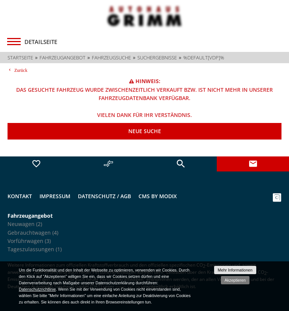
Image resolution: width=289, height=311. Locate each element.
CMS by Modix (157, 196)
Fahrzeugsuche (111, 57)
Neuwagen (25, 224)
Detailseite (40, 42)
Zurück (19, 70)
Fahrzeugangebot (62, 57)
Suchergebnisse (157, 57)
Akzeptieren (235, 280)
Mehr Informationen (235, 270)
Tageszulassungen (35, 249)
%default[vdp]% (203, 57)
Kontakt (20, 196)
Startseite (20, 57)
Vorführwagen (29, 240)
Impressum (55, 196)
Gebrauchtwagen (33, 232)
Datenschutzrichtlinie (37, 289)
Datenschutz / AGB (104, 196)
